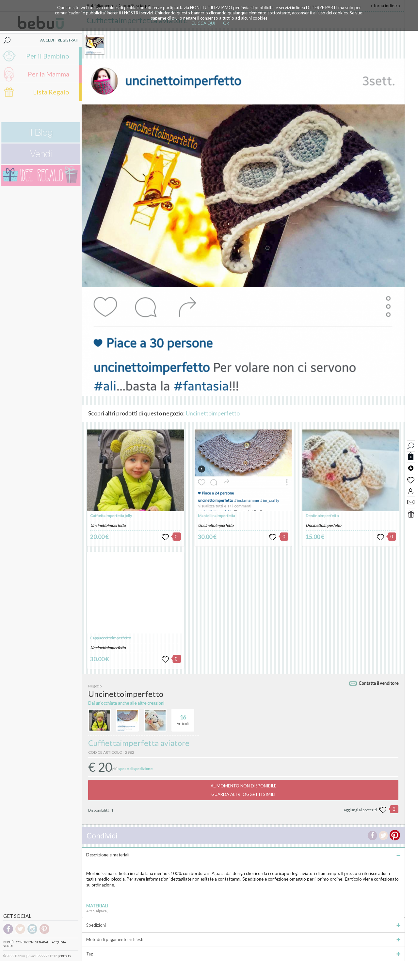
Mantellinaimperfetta (216, 515)
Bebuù (8, 942)
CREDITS (65, 956)
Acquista (59, 942)
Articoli (183, 717)
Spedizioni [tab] (243, 925)
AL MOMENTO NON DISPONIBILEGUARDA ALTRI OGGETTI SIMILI (243, 790)
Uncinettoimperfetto (213, 413)
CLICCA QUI (203, 23)
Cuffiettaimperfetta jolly (111, 515)
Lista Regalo (51, 92)
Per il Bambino (47, 56)
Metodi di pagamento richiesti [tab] (243, 939)
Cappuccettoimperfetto (110, 637)
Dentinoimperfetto (322, 515)
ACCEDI (47, 40)
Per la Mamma (48, 74)
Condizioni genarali (33, 942)
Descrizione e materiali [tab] (243, 854)
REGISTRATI (68, 40)
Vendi (8, 946)
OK (226, 23)
